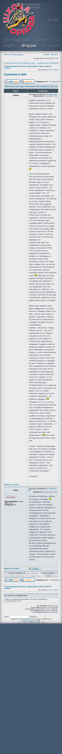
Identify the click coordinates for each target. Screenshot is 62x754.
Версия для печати (12, 86)
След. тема (53, 86)
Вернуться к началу (11, 484)
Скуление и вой (15, 74)
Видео (9, 45)
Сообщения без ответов (13, 63)
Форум (28, 45)
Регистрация (17, 54)
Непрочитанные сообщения (47, 63)
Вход (7, 54)
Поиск (54, 54)
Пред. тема (24, 86)
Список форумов (10, 66)
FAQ (46, 54)
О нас (53, 20)
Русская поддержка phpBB (31, 621)
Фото (42, 40)
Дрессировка (16, 40)
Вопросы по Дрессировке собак (31, 66)
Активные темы (29, 63)
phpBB (26, 619)
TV (56, 40)
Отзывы (51, 45)
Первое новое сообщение (38, 86)
